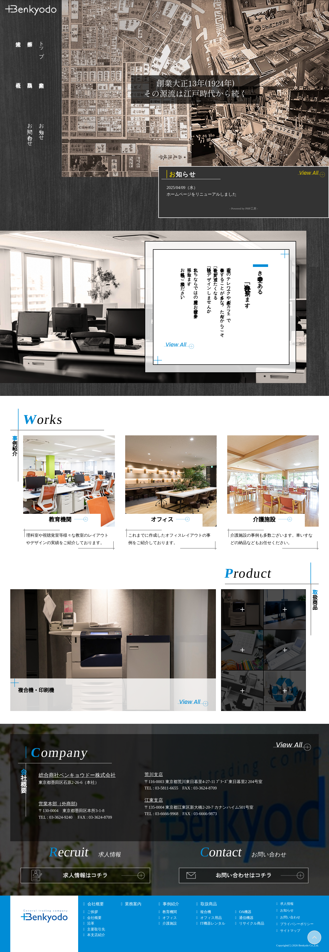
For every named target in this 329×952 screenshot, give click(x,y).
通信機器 (246, 918)
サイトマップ (290, 931)
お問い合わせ (30, 132)
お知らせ (41, 129)
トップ (41, 47)
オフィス (169, 918)
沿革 (90, 923)
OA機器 (245, 912)
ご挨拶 (92, 912)
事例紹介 (171, 904)
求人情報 (287, 904)
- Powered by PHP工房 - (244, 208)
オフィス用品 (211, 918)
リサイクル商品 (251, 923)
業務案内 (133, 904)
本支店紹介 (96, 935)
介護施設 (169, 923)
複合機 (205, 912)
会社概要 (95, 904)
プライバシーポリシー (297, 924)
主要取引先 (96, 929)
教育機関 (169, 912)
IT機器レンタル (212, 923)
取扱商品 (208, 904)
